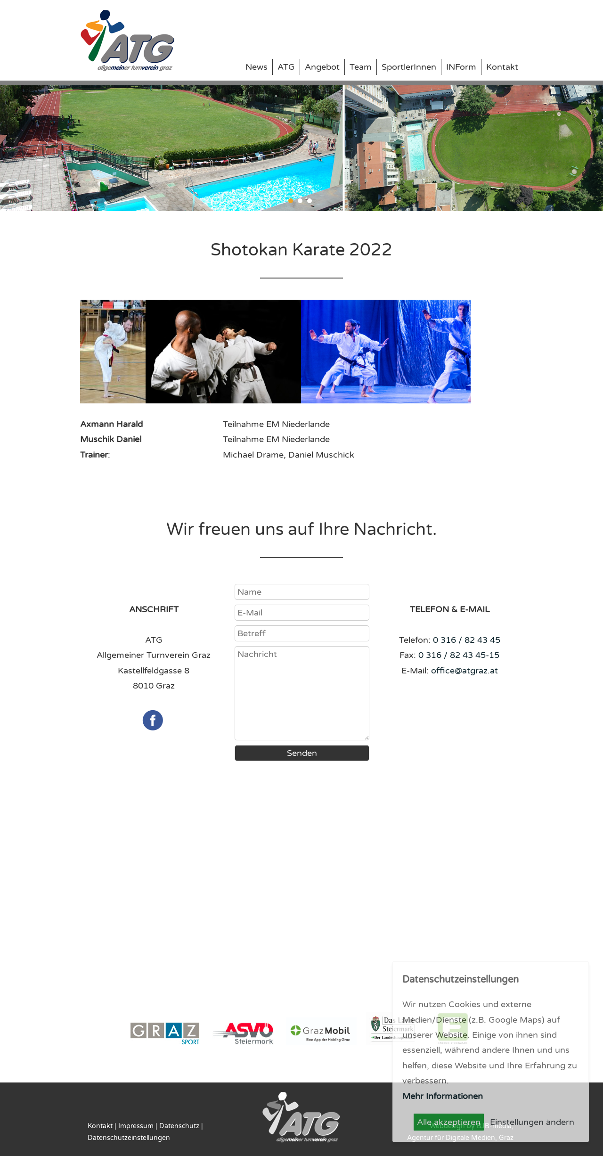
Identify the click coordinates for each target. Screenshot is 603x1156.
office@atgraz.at (464, 670)
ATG (286, 67)
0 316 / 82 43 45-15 (458, 655)
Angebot (322, 67)
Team (361, 67)
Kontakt (502, 67)
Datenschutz (179, 1126)
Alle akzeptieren (449, 1122)
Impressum (136, 1126)
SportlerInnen (409, 67)
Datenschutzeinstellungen (129, 1138)
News (256, 67)
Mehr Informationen (442, 1096)
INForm (461, 67)
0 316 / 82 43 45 (466, 640)
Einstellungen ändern (532, 1122)
